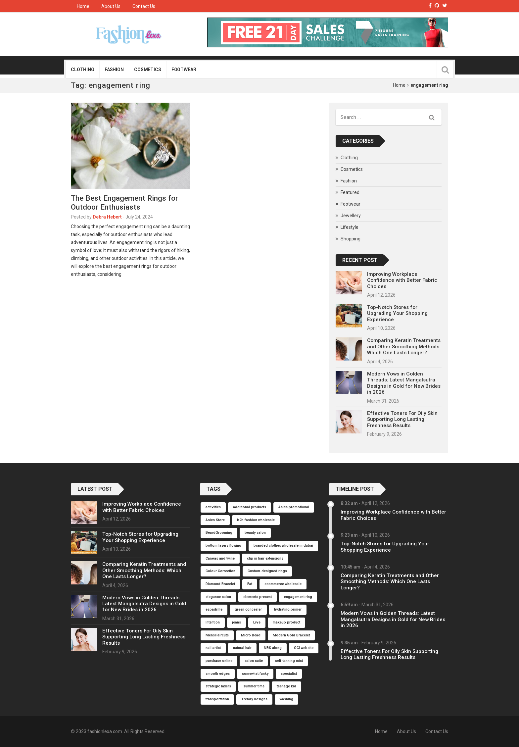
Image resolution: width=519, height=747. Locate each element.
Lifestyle (349, 227)
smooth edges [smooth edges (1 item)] (218, 674)
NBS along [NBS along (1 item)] (273, 648)
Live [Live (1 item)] (256, 622)
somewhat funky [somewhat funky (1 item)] (255, 674)
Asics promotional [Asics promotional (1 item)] (293, 507)
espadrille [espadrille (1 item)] (214, 609)
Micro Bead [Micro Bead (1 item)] (250, 635)
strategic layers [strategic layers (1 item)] (218, 686)
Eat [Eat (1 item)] (249, 584)
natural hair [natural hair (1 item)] (242, 648)
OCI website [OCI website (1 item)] (303, 648)
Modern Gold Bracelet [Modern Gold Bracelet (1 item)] (291, 635)
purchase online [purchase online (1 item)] (219, 661)
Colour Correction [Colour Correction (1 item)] (220, 571)
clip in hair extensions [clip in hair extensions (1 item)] (265, 558)
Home (83, 6)
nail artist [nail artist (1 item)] (213, 648)
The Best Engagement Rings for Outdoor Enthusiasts (124, 202)
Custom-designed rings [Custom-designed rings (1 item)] (267, 571)
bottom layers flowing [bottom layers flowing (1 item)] (223, 545)
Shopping (350, 238)
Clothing (82, 69)
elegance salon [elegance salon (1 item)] (218, 597)
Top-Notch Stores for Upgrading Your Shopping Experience (397, 313)
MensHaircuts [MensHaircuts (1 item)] (217, 635)
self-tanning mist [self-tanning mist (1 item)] (289, 661)
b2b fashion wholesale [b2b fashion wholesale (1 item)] (256, 520)
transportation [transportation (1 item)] (217, 699)
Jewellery (351, 215)
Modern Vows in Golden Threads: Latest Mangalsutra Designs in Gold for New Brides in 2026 (404, 383)
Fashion (114, 69)
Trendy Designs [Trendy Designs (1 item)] (254, 699)
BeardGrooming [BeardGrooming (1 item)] (219, 532)
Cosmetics (147, 69)
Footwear (183, 69)
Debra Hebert (107, 217)
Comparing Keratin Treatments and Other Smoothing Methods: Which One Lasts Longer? (404, 346)
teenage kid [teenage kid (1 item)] (286, 686)
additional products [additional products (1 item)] (249, 507)
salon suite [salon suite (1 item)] (254, 661)
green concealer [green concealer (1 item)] (248, 609)
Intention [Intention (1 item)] (213, 622)
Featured (350, 192)
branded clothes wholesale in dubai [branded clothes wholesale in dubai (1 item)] (283, 545)
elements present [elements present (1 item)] (257, 597)
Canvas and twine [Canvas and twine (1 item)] (220, 558)
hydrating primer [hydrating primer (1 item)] (288, 609)
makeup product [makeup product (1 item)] (286, 622)
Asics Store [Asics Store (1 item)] (215, 520)
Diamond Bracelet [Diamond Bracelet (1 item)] (220, 584)
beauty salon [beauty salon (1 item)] (255, 532)
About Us (110, 6)
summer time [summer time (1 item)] (253, 686)
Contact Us (143, 6)
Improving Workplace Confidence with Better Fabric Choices (402, 280)
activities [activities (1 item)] (213, 507)
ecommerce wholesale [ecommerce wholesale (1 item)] (283, 584)
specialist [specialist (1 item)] (289, 674)
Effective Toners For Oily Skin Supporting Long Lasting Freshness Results (402, 419)
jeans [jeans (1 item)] (236, 622)
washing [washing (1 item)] (286, 699)
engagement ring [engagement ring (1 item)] (298, 597)
